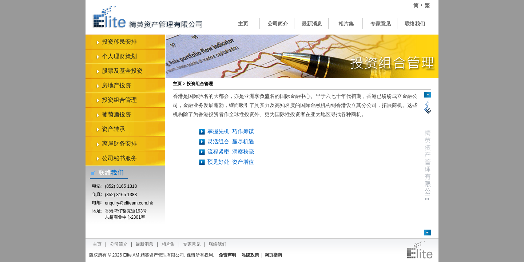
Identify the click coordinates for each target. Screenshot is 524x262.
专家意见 (380, 24)
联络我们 (415, 24)
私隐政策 (250, 255)
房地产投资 (116, 85)
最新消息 (312, 24)
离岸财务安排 (119, 143)
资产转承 (113, 129)
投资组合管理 (119, 100)
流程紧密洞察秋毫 (230, 151)
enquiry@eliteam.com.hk (129, 203)
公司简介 (277, 24)
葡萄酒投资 (116, 114)
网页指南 (273, 255)
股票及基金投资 (122, 71)
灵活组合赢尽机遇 (230, 141)
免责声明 (227, 255)
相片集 (346, 24)
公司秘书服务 (119, 158)
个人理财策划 (119, 56)
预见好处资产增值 (230, 162)
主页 (243, 24)
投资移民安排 (119, 42)
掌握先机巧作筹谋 (230, 131)
